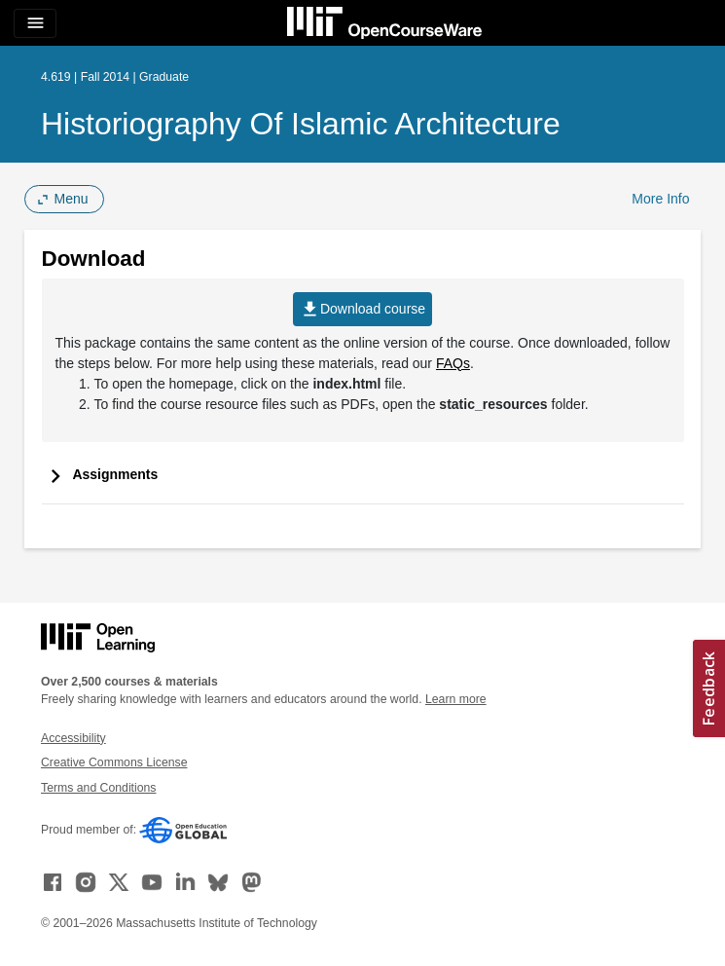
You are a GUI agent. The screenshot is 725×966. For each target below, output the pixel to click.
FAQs (453, 363)
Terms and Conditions (98, 788)
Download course (362, 309)
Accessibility (73, 738)
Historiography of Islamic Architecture (301, 123)
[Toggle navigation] (35, 23)
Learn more (456, 699)
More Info (660, 198)
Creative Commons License (114, 762)
